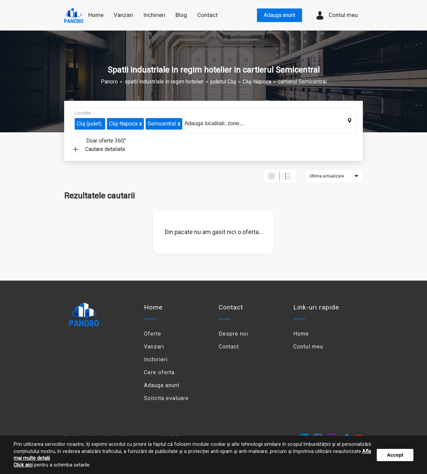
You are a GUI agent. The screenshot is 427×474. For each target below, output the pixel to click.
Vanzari (154, 346)
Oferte (152, 333)
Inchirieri (156, 359)
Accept (395, 455)
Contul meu (337, 15)
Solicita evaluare (166, 398)
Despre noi (233, 333)
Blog (181, 15)
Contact (207, 15)
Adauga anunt (279, 15)
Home (96, 15)
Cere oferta (159, 372)
